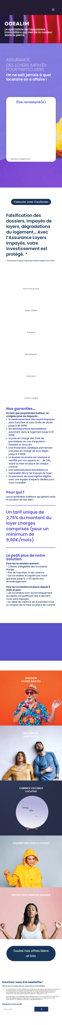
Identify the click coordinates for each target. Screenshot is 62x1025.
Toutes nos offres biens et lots (31, 953)
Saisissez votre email (12, 1004)
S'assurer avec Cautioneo (31, 202)
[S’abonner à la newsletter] (41, 1009)
